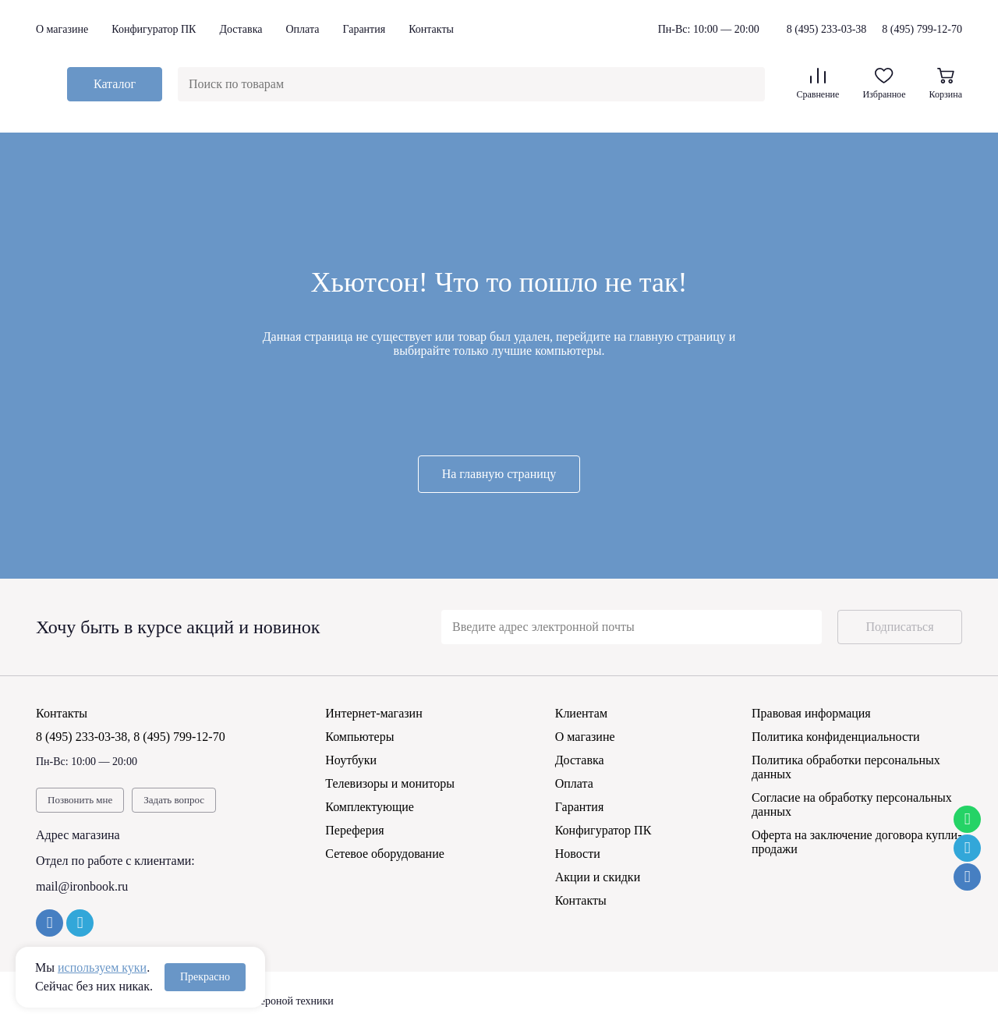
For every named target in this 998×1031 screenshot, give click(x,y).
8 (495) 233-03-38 (827, 29)
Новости (577, 853)
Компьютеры (359, 736)
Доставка (240, 29)
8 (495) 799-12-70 (922, 29)
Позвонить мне (80, 800)
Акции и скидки (598, 877)
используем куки (102, 967)
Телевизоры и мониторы (390, 783)
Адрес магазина (78, 834)
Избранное (883, 84)
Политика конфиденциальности (836, 736)
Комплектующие (369, 806)
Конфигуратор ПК (153, 29)
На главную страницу (499, 473)
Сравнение (817, 84)
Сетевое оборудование (384, 853)
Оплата (302, 29)
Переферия (354, 830)
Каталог (115, 83)
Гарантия (363, 29)
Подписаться (899, 626)
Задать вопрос (173, 800)
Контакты (431, 29)
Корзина (945, 84)
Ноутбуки (351, 760)
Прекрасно (205, 977)
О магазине (62, 29)
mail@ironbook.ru (82, 886)
